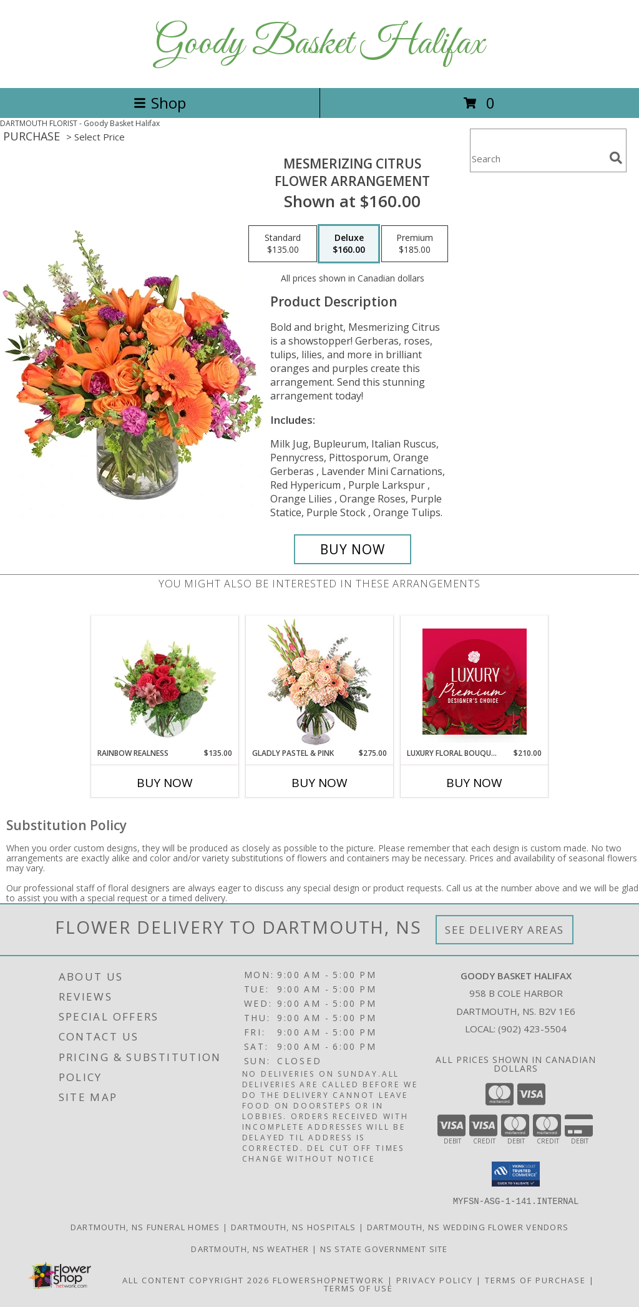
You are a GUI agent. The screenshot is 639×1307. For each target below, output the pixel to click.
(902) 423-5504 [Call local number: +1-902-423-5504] (532, 1028)
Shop (160, 102)
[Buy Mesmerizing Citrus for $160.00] (352, 549)
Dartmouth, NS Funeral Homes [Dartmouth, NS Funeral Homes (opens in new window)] (145, 1226)
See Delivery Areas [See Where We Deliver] (504, 930)
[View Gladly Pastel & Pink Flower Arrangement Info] (320, 682)
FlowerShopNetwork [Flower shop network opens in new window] (328, 1279)
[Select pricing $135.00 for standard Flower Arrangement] (282, 244)
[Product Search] (537, 158)
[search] (616, 158)
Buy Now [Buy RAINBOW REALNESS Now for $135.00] (165, 783)
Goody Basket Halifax (319, 44)
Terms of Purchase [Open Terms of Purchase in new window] (535, 1279)
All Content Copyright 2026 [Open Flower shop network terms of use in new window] (196, 1279)
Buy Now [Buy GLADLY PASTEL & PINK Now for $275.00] (319, 783)
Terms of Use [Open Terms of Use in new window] (358, 1287)
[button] (516, 1174)
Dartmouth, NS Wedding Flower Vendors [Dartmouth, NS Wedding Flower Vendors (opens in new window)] (468, 1226)
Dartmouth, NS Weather (250, 1248)
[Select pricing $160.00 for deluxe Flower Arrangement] (349, 244)
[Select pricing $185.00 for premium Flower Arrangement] (414, 244)
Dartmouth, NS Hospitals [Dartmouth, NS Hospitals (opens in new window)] (293, 1226)
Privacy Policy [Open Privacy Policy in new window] (434, 1279)
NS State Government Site (384, 1248)
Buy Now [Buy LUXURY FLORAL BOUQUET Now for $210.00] (474, 783)
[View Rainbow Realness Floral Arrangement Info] (165, 682)
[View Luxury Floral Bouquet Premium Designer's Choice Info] (474, 681)
